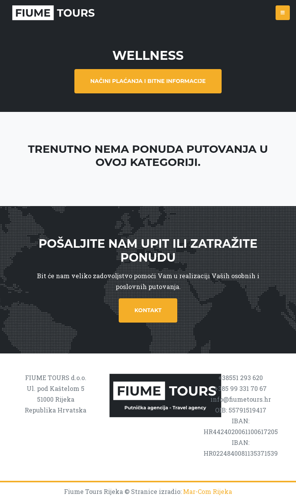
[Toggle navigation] (283, 12)
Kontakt (148, 310)
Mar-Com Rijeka (207, 491)
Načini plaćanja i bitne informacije (147, 81)
